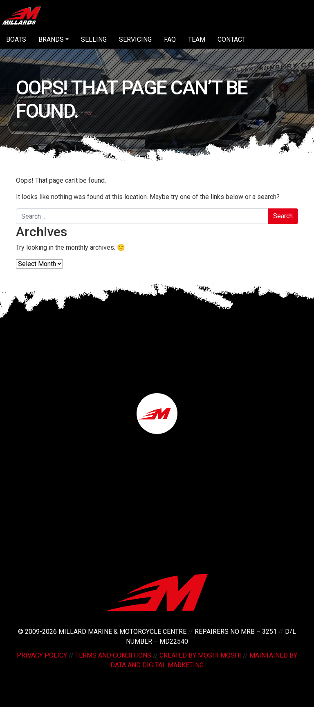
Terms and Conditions (113, 655)
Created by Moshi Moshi (200, 655)
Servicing (135, 39)
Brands (51, 39)
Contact (232, 39)
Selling (94, 39)
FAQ (170, 39)
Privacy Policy (42, 655)
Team (196, 39)
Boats (16, 39)
